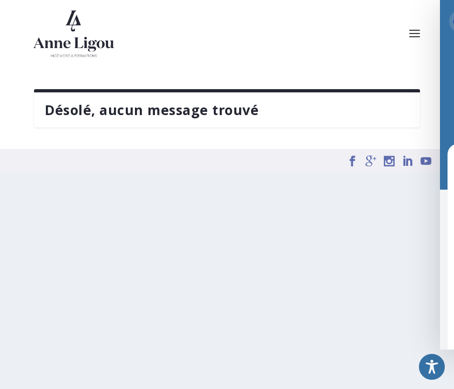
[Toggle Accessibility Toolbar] (432, 367)
